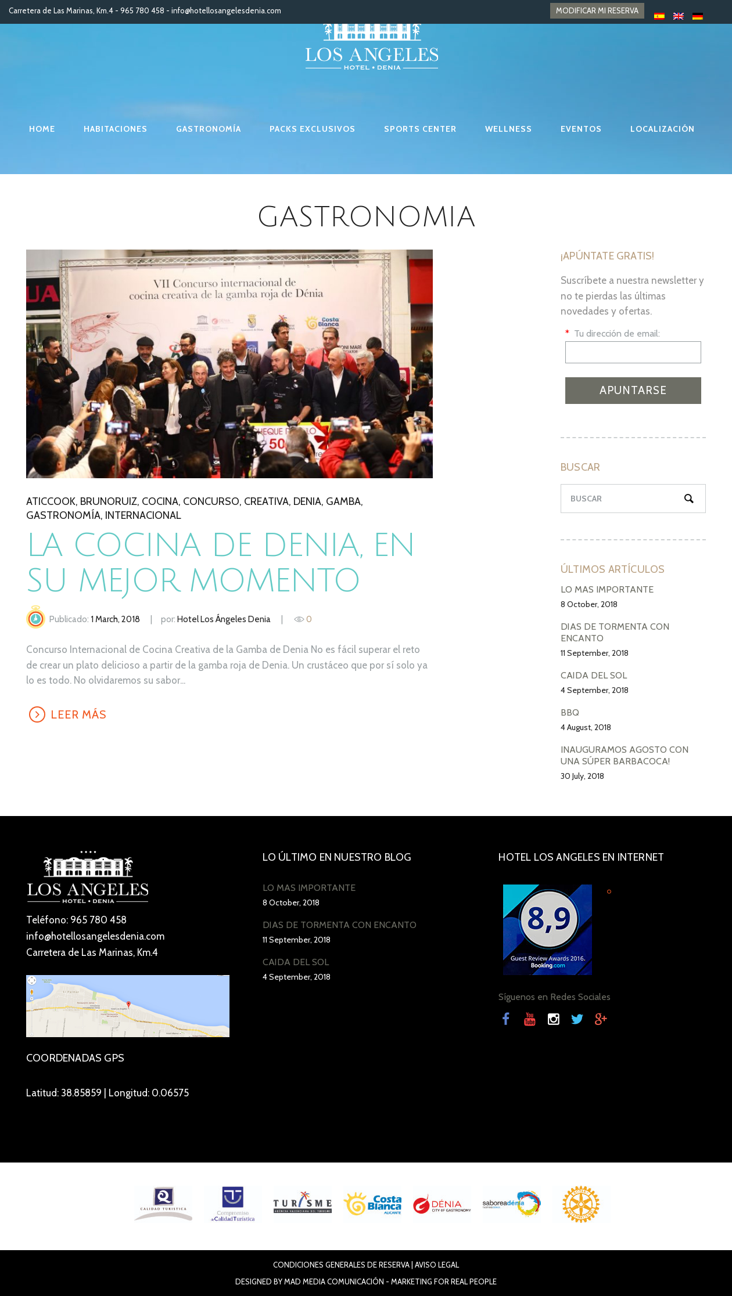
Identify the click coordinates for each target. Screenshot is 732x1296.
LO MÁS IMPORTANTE (607, 589)
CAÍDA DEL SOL (594, 675)
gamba (343, 501)
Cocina (160, 501)
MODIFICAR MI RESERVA (597, 10)
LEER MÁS (79, 714)
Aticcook (51, 501)
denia (307, 501)
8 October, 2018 (589, 604)
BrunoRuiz (108, 501)
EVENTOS (581, 129)
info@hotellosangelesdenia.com (226, 10)
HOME (42, 129)
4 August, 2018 (586, 727)
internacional (143, 515)
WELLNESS (508, 129)
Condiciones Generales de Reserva (341, 1264)
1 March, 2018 (115, 619)
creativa (266, 501)
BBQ (570, 712)
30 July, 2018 (582, 776)
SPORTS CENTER (420, 129)
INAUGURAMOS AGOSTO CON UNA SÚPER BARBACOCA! (624, 755)
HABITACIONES (116, 129)
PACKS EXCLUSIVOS (313, 129)
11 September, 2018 (595, 653)
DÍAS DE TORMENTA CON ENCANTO (340, 924)
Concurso (211, 501)
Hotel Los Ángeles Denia (224, 619)
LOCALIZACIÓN (662, 129)
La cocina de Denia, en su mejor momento (220, 564)
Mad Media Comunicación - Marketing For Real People (390, 1281)
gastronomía (63, 515)
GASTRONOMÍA (208, 129)
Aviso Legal (437, 1264)
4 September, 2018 (595, 690)
